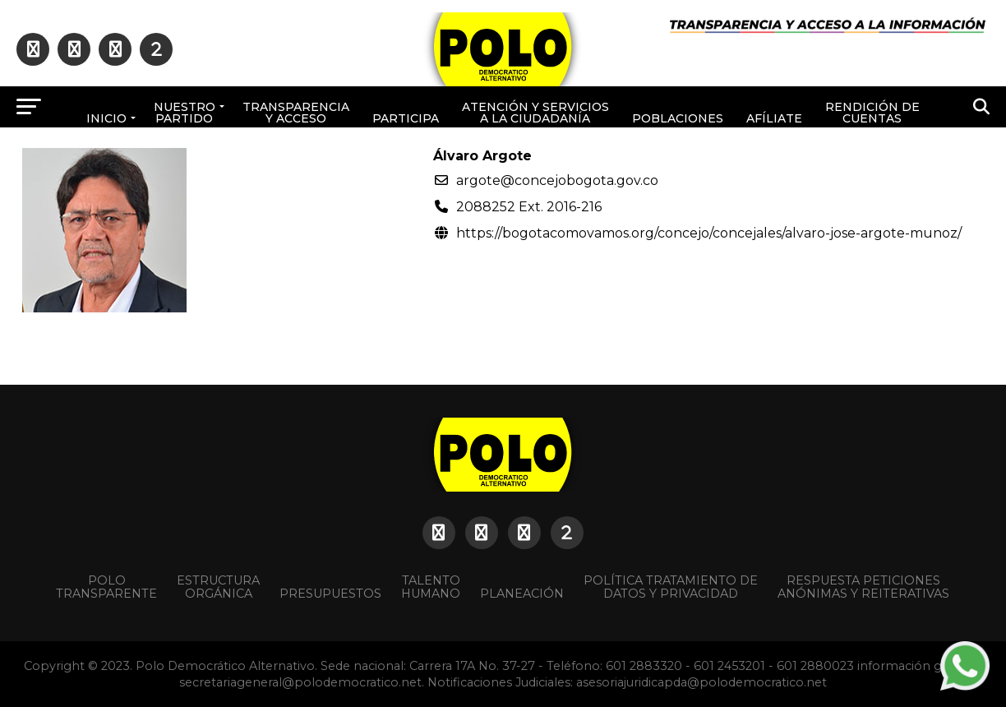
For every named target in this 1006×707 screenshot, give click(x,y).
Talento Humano (430, 587)
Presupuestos (330, 593)
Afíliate (774, 118)
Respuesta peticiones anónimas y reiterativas (863, 587)
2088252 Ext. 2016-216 (529, 207)
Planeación (522, 593)
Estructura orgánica (218, 587)
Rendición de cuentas (872, 112)
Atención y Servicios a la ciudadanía (535, 112)
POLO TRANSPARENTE (106, 587)
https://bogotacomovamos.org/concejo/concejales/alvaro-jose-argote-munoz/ (709, 233)
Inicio (106, 118)
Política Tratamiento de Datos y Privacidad (671, 587)
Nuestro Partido (184, 112)
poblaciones (677, 118)
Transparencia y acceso (295, 112)
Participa (405, 118)
